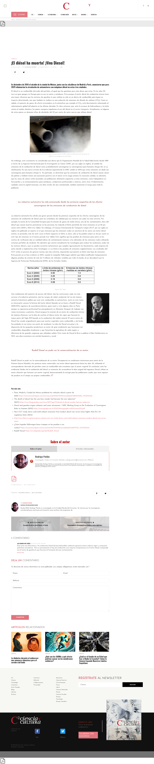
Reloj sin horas (37, 492)
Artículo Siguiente (83, 522)
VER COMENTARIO (29, 484)
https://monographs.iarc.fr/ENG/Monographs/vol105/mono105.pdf (59, 409)
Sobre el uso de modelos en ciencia (132, 274)
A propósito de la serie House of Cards (35, 525)
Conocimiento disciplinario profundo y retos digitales (84, 525)
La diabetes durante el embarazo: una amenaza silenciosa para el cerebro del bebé (25, 660)
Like (53, 67)
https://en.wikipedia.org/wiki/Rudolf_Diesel (42, 431)
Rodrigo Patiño (30, 67)
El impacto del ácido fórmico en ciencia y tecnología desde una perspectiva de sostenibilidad (133, 294)
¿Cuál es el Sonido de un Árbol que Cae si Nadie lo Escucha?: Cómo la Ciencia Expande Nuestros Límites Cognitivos (93, 660)
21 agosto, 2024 (130, 266)
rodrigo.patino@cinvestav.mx (76, 460)
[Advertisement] (77, 41)
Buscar (138, 63)
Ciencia (14, 58)
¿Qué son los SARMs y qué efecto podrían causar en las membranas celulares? (59, 658)
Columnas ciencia (24, 492)
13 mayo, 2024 (129, 277)
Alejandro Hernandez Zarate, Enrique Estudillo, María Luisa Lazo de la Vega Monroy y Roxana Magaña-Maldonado (127, 229)
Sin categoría (121, 207)
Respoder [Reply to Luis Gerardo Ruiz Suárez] (20, 552)
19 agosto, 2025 (130, 245)
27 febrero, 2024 (130, 301)
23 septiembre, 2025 (118, 227)
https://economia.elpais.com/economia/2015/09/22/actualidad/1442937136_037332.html (55, 428)
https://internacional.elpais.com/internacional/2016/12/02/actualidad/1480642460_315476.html (55, 396)
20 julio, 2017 (15, 67)
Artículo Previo (37, 522)
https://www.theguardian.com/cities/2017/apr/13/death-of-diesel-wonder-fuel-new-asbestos (55, 402)
